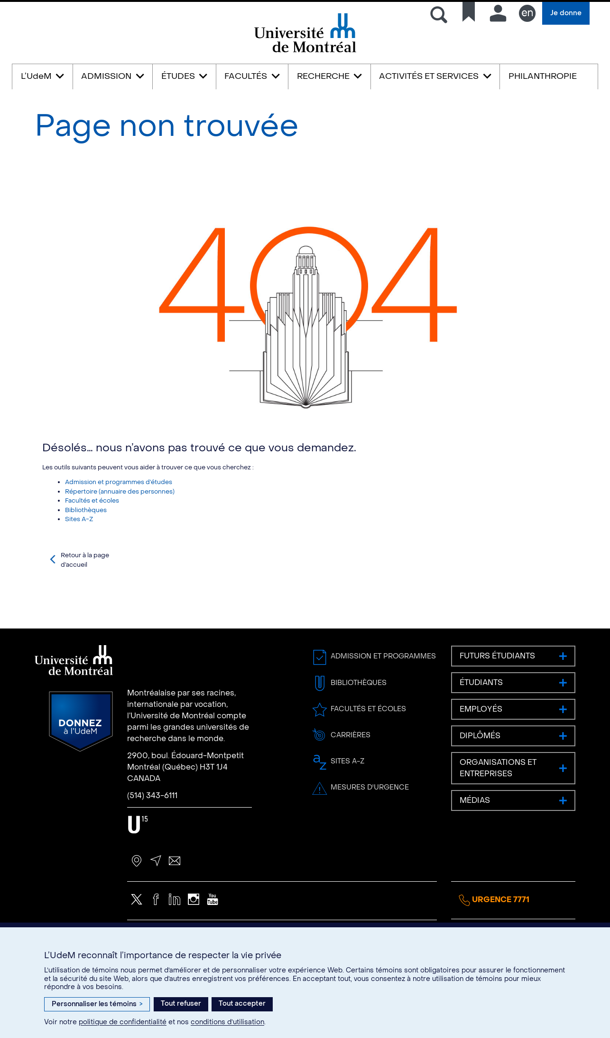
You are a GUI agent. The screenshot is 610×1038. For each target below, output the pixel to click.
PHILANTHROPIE (542, 76)
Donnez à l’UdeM (81, 763)
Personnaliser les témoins (97, 1004)
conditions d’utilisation (227, 1022)
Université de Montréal (305, 51)
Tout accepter (242, 1003)
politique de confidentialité (122, 1022)
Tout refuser (181, 1003)
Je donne (566, 13)
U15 (137, 866)
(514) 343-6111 (152, 837)
